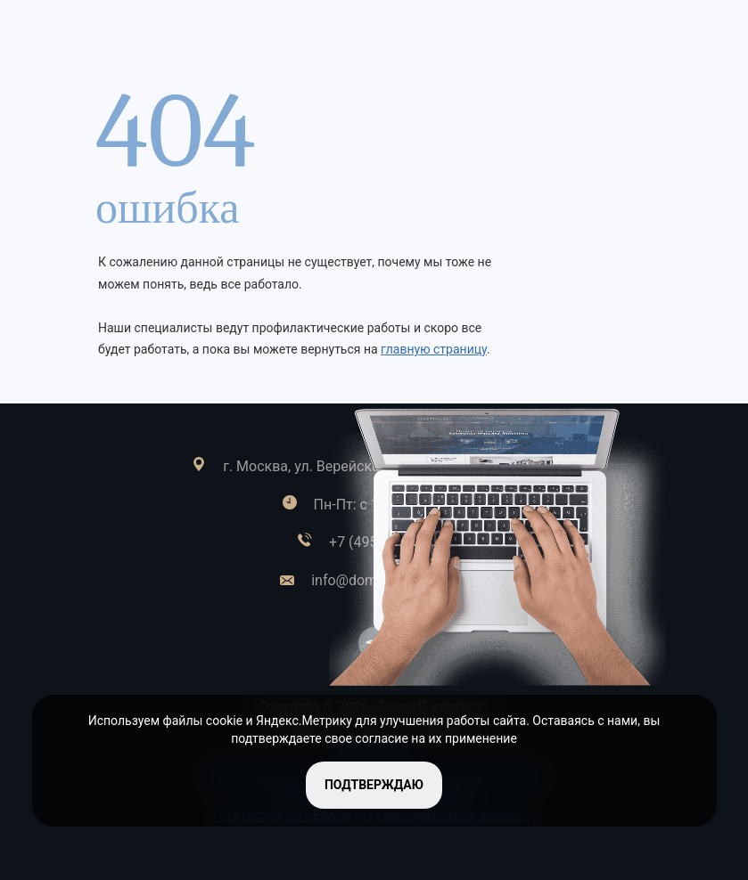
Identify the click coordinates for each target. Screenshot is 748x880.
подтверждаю (374, 785)
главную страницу (434, 349)
